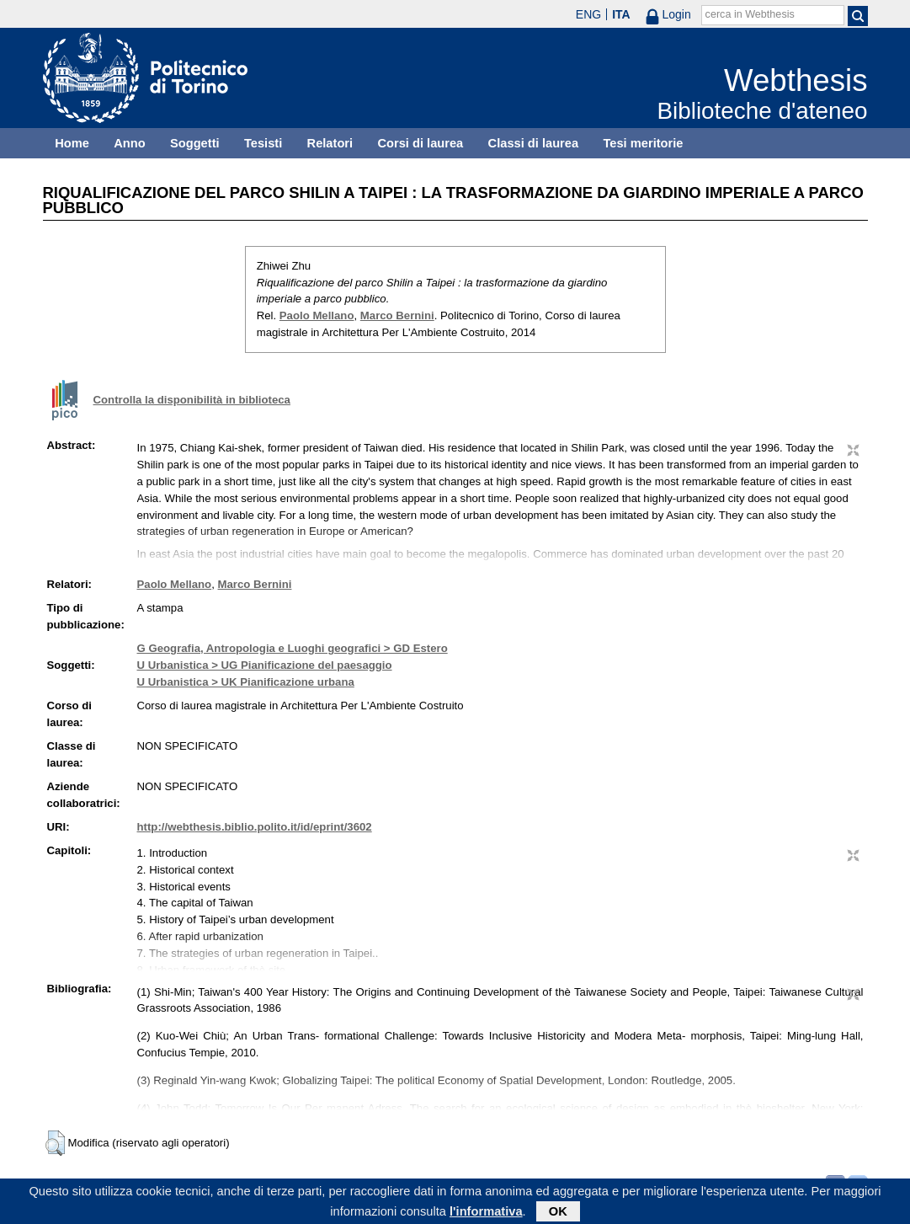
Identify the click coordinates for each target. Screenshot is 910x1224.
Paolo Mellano (316, 315)
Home (72, 143)
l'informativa (486, 1214)
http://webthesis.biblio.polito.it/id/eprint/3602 (254, 826)
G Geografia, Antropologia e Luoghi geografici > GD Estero (292, 648)
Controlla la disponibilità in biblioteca (191, 399)
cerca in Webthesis (750, 14)
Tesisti (263, 143)
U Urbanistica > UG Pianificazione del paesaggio (264, 665)
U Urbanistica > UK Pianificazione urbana (245, 682)
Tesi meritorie (643, 143)
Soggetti (195, 143)
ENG (588, 14)
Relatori (330, 143)
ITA (621, 14)
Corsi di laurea (420, 143)
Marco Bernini (397, 315)
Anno (129, 143)
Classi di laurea (533, 143)
